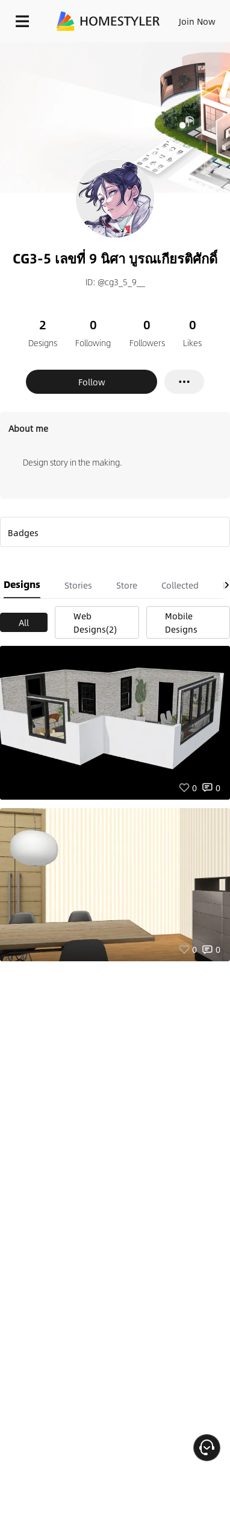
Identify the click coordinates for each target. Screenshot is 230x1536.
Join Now (197, 21)
